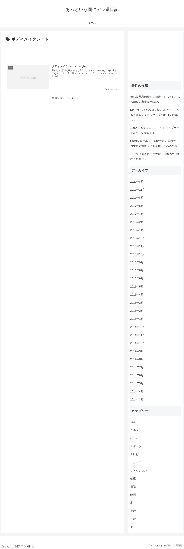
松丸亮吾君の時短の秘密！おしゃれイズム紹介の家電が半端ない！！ (155, 99)
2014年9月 (136, 351)
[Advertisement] (63, 51)
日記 (133, 486)
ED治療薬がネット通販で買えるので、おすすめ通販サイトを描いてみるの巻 (154, 143)
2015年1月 (136, 318)
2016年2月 (136, 222)
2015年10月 (137, 254)
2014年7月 (136, 367)
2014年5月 (136, 383)
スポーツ (135, 446)
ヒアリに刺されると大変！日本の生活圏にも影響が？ (155, 157)
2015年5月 (136, 286)
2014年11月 (137, 335)
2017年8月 (136, 197)
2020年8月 (136, 181)
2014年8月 (136, 359)
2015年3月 (136, 302)
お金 (133, 422)
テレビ (134, 454)
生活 (133, 510)
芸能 (133, 518)
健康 (133, 478)
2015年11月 (137, 246)
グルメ (134, 430)
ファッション (138, 470)
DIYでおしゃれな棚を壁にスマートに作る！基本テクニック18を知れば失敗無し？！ (154, 114)
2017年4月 (136, 213)
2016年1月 (136, 230)
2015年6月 (136, 278)
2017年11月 (137, 189)
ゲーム (134, 438)
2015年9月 (136, 262)
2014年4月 (136, 391)
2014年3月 (136, 399)
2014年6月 (136, 375)
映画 (133, 494)
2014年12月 (137, 327)
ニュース (135, 462)
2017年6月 (136, 205)
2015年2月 (136, 310)
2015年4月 (136, 294)
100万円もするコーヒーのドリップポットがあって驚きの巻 (154, 130)
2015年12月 (137, 238)
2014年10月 (137, 343)
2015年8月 (136, 270)
